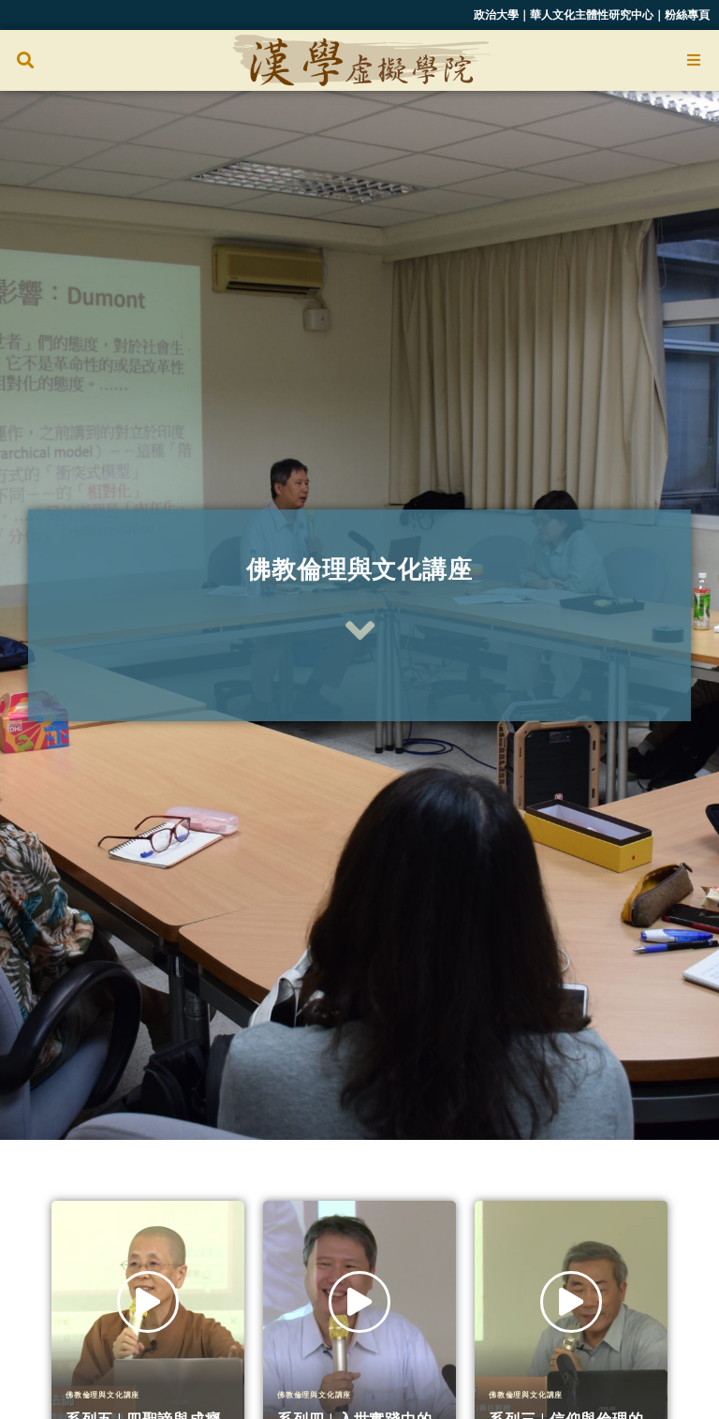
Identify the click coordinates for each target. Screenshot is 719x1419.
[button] (24, 60)
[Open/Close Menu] (693, 60)
